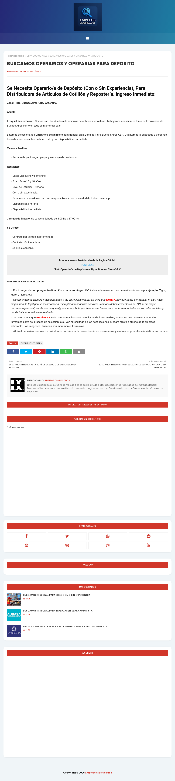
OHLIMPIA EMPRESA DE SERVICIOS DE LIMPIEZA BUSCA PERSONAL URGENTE (65, 626)
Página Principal (15, 55)
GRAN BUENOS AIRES (36, 55)
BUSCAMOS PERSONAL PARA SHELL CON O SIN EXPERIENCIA (56, 595)
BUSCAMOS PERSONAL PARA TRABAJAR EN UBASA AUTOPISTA (57, 610)
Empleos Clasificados (21, 71)
